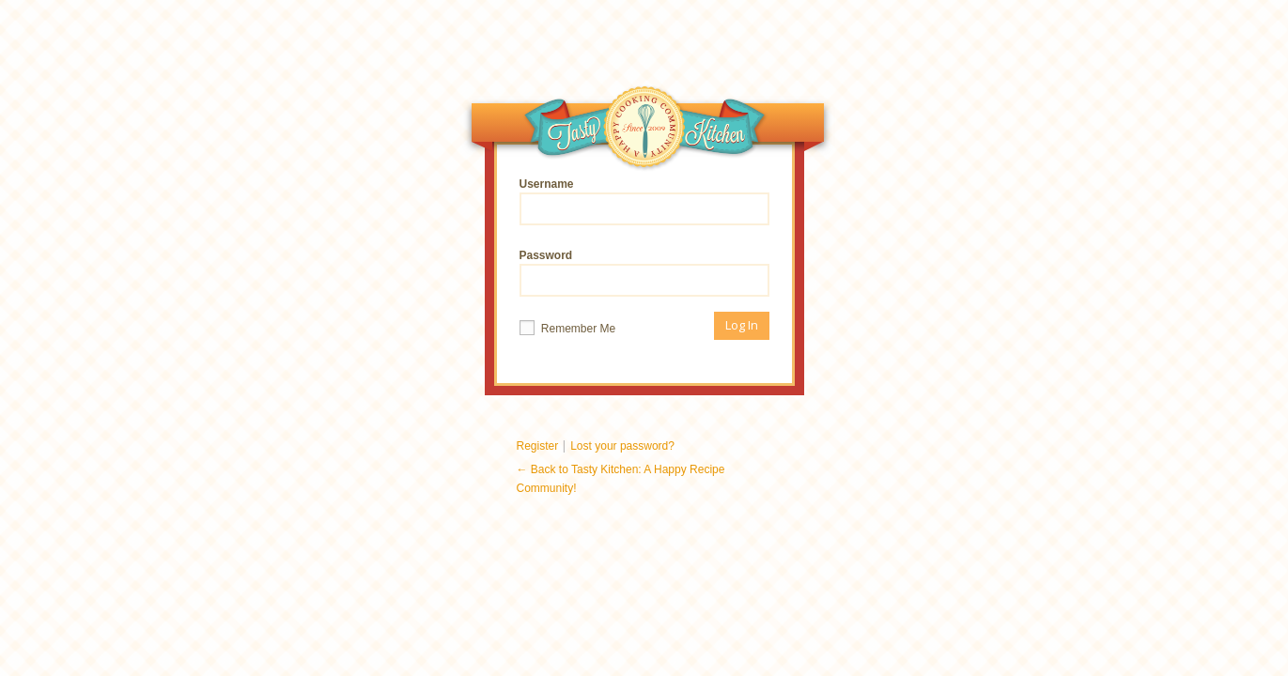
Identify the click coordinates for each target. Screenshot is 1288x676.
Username (644, 201)
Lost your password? (622, 446)
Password (644, 273)
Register (538, 446)
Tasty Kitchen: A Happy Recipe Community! (646, 131)
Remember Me (568, 327)
